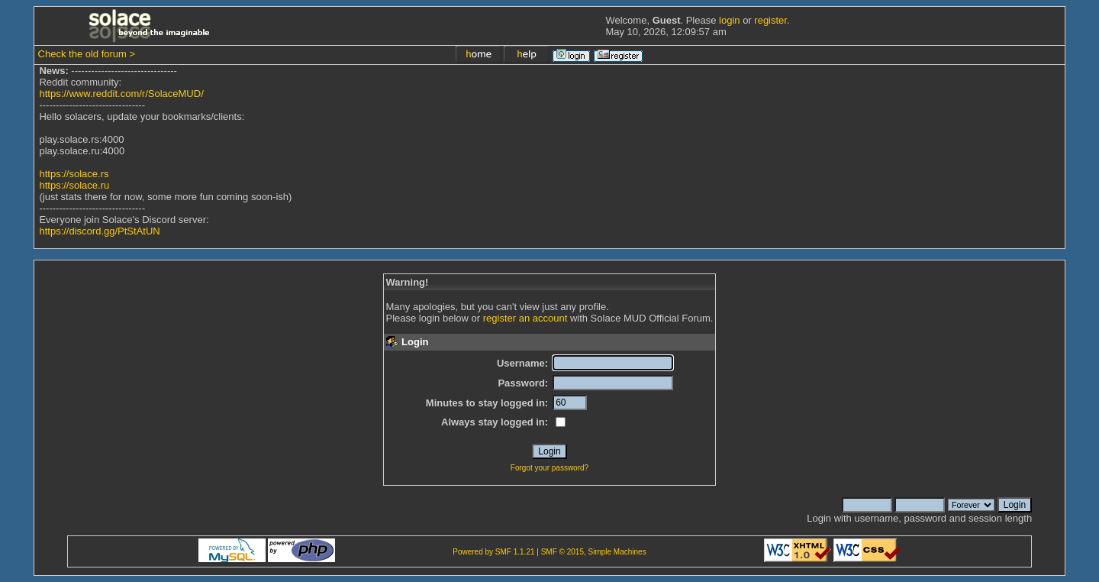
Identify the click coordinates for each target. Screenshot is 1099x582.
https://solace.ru (74, 185)
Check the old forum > (87, 54)
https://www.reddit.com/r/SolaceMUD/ (121, 93)
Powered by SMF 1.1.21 (493, 552)
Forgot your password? (549, 468)
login (729, 20)
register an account (525, 318)
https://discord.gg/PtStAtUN (99, 231)
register (770, 20)
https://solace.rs (73, 173)
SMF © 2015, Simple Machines (593, 552)
